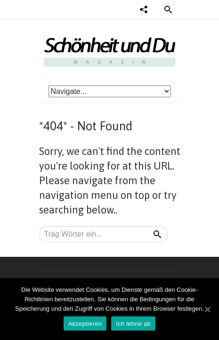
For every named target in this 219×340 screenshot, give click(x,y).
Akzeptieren (85, 323)
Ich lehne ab (133, 323)
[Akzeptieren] (207, 309)
